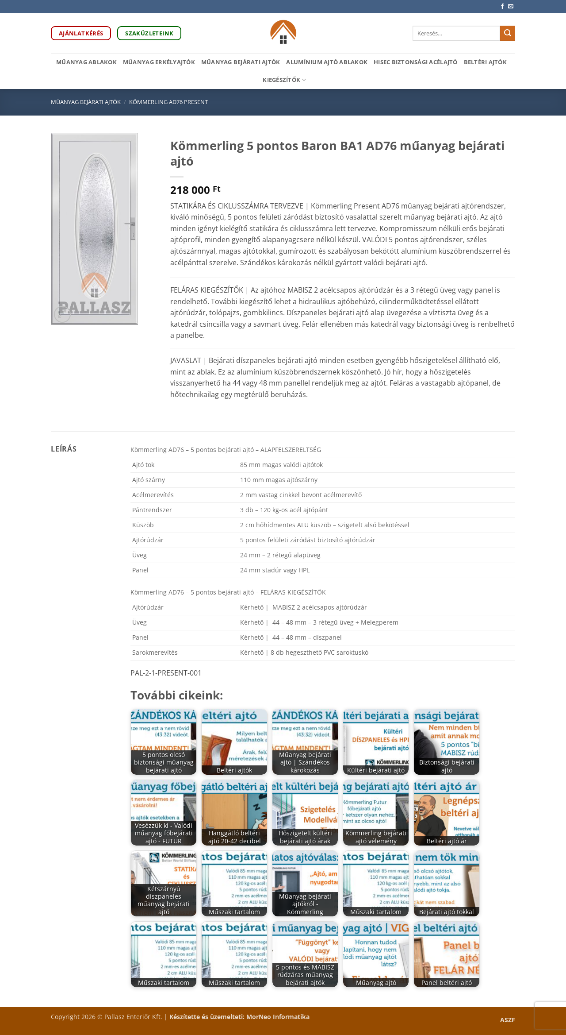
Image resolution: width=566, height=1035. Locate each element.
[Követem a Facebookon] (502, 7)
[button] (62, 314)
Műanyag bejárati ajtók (240, 62)
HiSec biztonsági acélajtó (415, 62)
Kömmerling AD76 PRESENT (168, 102)
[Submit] (507, 33)
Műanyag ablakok (86, 62)
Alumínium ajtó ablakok (326, 62)
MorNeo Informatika (278, 1016)
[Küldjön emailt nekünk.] (510, 7)
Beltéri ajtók (485, 62)
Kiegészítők (284, 80)
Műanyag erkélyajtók (159, 62)
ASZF (507, 1020)
